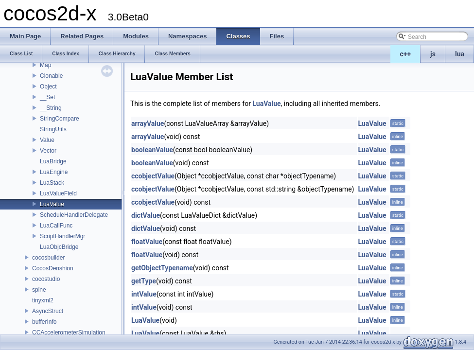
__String (51, 108)
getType (143, 281)
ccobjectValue (153, 176)
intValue (144, 294)
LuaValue (52, 204)
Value (47, 140)
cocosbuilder (48, 257)
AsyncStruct (47, 311)
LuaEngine (54, 172)
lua (459, 54)
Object (48, 86)
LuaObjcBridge (59, 247)
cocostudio (46, 279)
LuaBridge (53, 161)
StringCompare (59, 118)
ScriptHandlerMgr (62, 236)
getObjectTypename (162, 268)
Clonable (51, 75)
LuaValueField (58, 193)
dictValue (145, 215)
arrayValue (147, 123)
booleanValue (152, 150)
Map (45, 65)
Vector (48, 150)
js (433, 54)
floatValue (146, 241)
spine (39, 289)
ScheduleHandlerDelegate (74, 214)
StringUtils (53, 129)
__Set (47, 97)
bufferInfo (44, 321)
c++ (405, 54)
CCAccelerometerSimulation (68, 332)
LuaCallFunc (56, 225)
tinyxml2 (42, 300)
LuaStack (52, 182)
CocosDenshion (52, 268)
